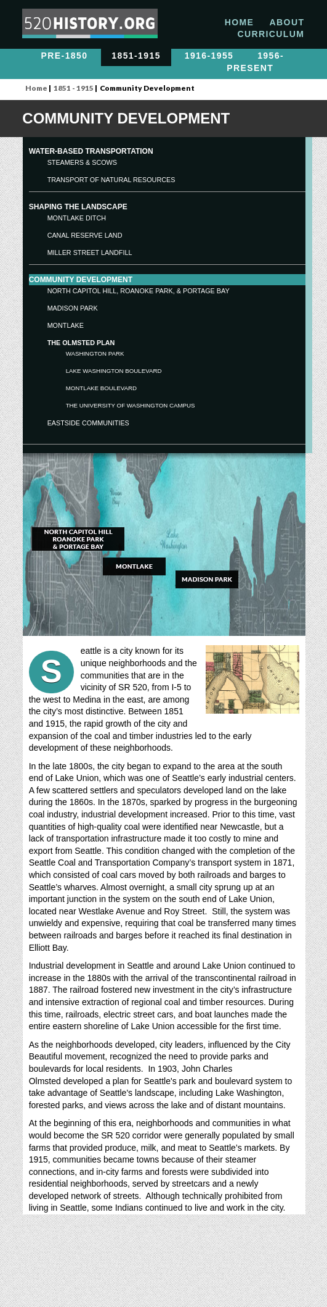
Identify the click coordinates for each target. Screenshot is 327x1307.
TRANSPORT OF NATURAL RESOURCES (111, 179)
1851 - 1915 (74, 88)
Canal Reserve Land (85, 235)
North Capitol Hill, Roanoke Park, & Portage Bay (138, 290)
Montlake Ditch (76, 218)
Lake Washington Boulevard (114, 370)
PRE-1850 (64, 56)
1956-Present (255, 62)
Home (36, 88)
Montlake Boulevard (101, 388)
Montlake (65, 325)
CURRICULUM (270, 34)
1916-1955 (209, 56)
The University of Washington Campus (130, 405)
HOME (239, 22)
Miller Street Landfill (89, 252)
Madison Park (72, 308)
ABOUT (287, 22)
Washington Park (95, 353)
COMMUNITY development (80, 279)
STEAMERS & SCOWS (82, 162)
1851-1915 (136, 56)
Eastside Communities (88, 423)
